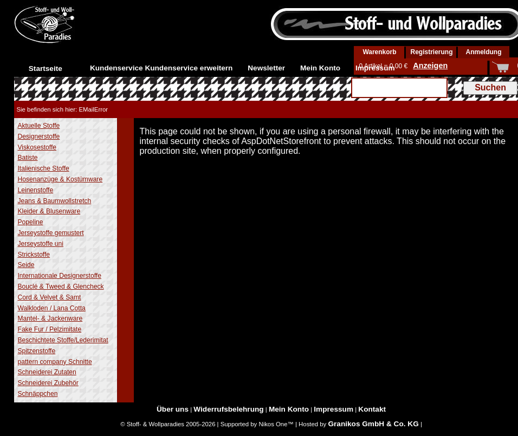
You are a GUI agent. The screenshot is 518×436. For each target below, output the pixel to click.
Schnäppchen (38, 394)
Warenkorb (379, 52)
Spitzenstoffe (37, 351)
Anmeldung (484, 52)
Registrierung (431, 52)
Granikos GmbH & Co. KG (373, 424)
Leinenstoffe (36, 190)
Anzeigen (430, 65)
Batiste (28, 157)
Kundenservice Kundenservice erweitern (161, 68)
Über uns (173, 409)
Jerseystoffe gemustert (51, 233)
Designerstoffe (39, 136)
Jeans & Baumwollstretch (55, 201)
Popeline (30, 222)
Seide (26, 265)
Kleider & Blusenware (49, 211)
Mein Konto (320, 68)
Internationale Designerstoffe (59, 275)
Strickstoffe (34, 254)
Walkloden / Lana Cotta (52, 308)
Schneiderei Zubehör (48, 383)
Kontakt (372, 409)
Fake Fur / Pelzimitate (50, 329)
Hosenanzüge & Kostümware (60, 179)
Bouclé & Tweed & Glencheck (61, 286)
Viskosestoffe (37, 147)
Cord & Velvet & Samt (49, 297)
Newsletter (266, 68)
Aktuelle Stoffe (39, 125)
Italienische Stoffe (43, 168)
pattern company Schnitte (55, 362)
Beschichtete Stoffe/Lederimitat (63, 340)
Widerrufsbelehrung (228, 409)
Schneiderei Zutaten (47, 372)
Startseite (45, 68)
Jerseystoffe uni (40, 244)
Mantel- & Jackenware (50, 318)
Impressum (375, 68)
